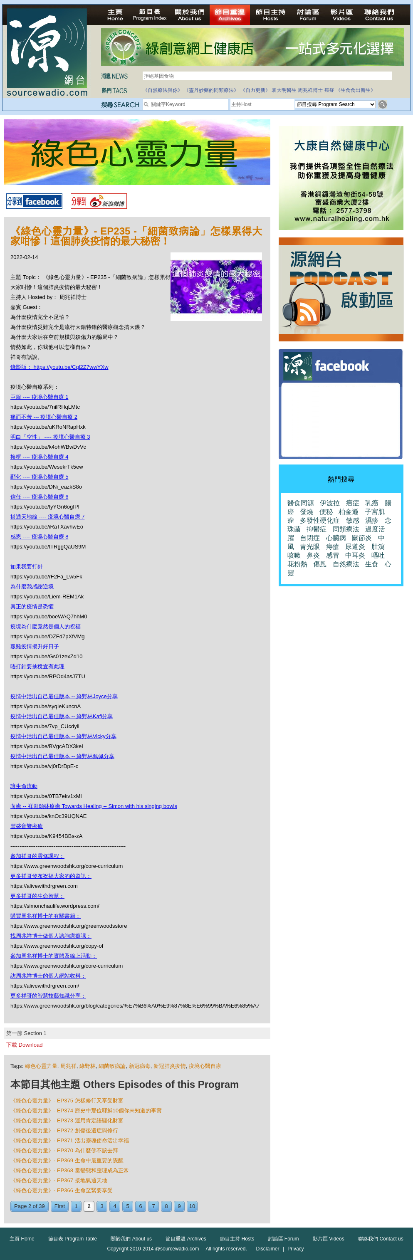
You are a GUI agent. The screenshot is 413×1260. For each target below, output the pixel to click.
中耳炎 (355, 555)
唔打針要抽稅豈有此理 (37, 666)
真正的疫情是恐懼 (32, 606)
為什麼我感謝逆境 (32, 586)
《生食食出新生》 (356, 90)
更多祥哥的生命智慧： (37, 896)
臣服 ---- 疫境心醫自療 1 (39, 397)
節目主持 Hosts (237, 1239)
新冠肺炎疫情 (169, 1066)
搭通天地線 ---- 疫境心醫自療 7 (47, 517)
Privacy (295, 1249)
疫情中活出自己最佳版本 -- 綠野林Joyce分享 (64, 696)
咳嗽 (294, 555)
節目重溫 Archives (186, 1239)
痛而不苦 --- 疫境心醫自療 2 (43, 417)
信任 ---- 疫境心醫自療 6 (39, 497)
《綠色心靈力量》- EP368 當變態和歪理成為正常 (69, 1170)
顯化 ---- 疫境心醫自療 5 (39, 477)
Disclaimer (267, 1249)
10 (192, 1206)
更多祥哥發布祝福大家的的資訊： (51, 876)
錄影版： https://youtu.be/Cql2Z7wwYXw (59, 367)
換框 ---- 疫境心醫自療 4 (39, 457)
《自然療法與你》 (163, 90)
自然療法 (346, 564)
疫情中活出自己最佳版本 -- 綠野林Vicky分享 (63, 736)
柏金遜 (349, 511)
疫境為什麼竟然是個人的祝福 (45, 626)
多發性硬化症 (320, 520)
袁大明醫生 (284, 90)
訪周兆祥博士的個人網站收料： (48, 976)
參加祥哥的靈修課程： (37, 856)
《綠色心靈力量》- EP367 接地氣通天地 (58, 1180)
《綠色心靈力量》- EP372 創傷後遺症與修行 (64, 1130)
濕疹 (371, 520)
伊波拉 (330, 502)
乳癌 (371, 502)
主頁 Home (22, 1239)
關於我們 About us (131, 1239)
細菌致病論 (112, 1066)
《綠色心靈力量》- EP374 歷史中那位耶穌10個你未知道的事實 (86, 1110)
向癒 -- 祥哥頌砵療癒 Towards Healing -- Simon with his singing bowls (93, 806)
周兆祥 (68, 1066)
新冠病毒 (140, 1066)
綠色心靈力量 (41, 1066)
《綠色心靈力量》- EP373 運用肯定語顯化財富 (67, 1120)
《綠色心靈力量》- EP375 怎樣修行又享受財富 (67, 1100)
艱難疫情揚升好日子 (34, 646)
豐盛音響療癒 (26, 826)
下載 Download (24, 1045)
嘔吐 (378, 555)
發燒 (306, 511)
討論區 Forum (283, 1239)
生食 (371, 564)
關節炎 (362, 537)
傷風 (319, 564)
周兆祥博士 (310, 90)
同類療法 (346, 529)
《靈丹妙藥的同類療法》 (211, 90)
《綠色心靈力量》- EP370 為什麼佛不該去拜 (64, 1150)
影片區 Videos (328, 1239)
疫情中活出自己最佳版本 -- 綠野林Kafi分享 (61, 716)
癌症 (329, 90)
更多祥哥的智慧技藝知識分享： (48, 996)
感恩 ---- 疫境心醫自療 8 (39, 537)
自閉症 (310, 537)
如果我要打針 (26, 566)
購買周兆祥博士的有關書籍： (45, 916)
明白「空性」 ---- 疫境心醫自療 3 (50, 437)
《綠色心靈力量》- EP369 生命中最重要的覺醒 (67, 1160)
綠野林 (87, 1066)
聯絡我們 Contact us (380, 1239)
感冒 (332, 555)
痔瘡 (332, 546)
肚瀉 (378, 546)
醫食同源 (300, 502)
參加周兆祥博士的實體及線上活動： (53, 956)
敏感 (352, 520)
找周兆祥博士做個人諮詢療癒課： (51, 936)
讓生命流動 (23, 786)
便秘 (326, 511)
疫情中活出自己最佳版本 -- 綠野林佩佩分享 (62, 756)
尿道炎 (355, 546)
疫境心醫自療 (205, 1066)
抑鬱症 (316, 529)
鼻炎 (313, 555)
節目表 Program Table (72, 1239)
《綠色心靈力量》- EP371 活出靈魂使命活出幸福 (69, 1140)
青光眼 (310, 546)
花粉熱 (297, 564)
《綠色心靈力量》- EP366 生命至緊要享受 (61, 1190)
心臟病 (336, 537)
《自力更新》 (255, 90)
